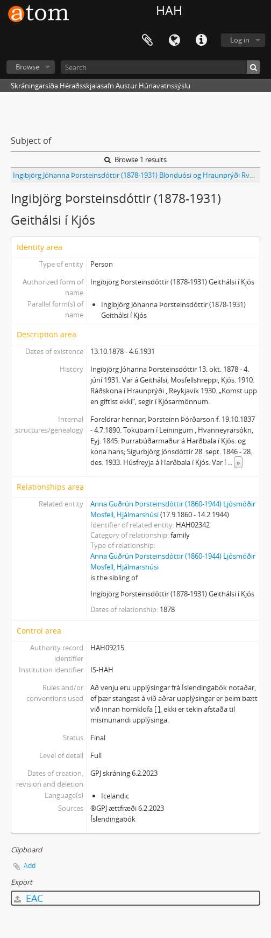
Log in (239, 40)
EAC (28, 898)
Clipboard (147, 40)
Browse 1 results (135, 159)
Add (29, 865)
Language (174, 40)
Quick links (201, 40)
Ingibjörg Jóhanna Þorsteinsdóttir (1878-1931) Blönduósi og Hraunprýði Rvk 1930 (136, 175)
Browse (27, 67)
